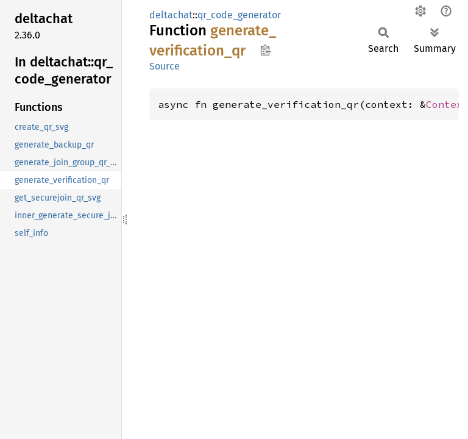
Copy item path (265, 50)
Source (164, 66)
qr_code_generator (239, 15)
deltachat (171, 15)
